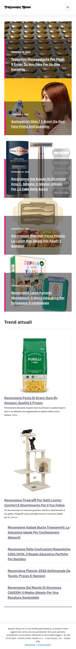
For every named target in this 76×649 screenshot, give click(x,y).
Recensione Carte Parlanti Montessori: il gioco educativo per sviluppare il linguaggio (38, 297)
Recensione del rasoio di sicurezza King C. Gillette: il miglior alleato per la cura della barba (38, 184)
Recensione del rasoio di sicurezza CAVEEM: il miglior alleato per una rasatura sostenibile (34, 592)
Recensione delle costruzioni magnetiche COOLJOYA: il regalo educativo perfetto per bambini (39, 554)
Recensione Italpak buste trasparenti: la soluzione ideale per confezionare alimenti (38, 532)
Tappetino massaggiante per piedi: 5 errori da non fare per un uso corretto (38, 64)
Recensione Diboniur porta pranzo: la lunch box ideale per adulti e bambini (38, 241)
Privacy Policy (44, 644)
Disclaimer (30, 644)
